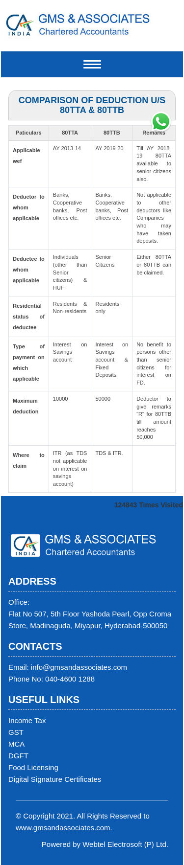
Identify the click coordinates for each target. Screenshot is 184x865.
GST (16, 732)
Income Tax (27, 720)
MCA (16, 744)
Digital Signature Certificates (54, 779)
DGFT (18, 755)
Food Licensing (33, 767)
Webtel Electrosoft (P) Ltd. (125, 844)
